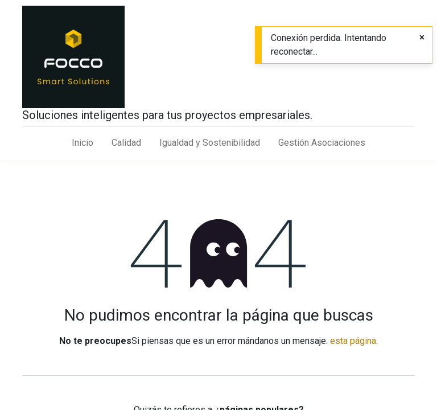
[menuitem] (82, 143)
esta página (353, 340)
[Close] (422, 37)
